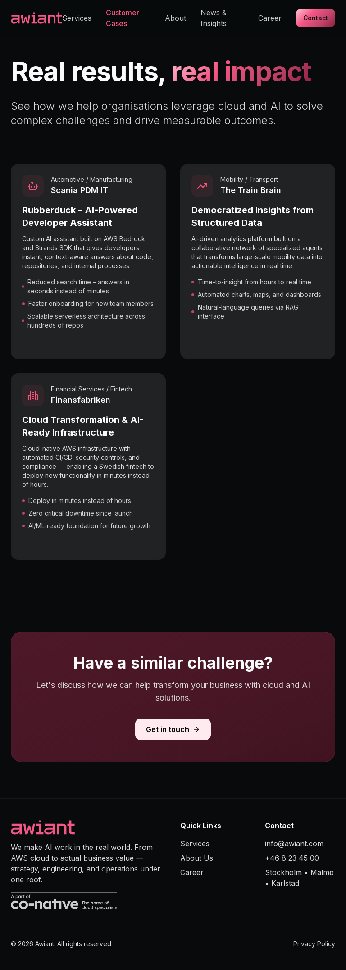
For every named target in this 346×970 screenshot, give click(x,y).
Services (76, 17)
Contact (315, 18)
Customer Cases (122, 18)
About (175, 17)
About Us (196, 857)
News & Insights (213, 18)
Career (270, 17)
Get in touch (173, 729)
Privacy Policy (314, 944)
